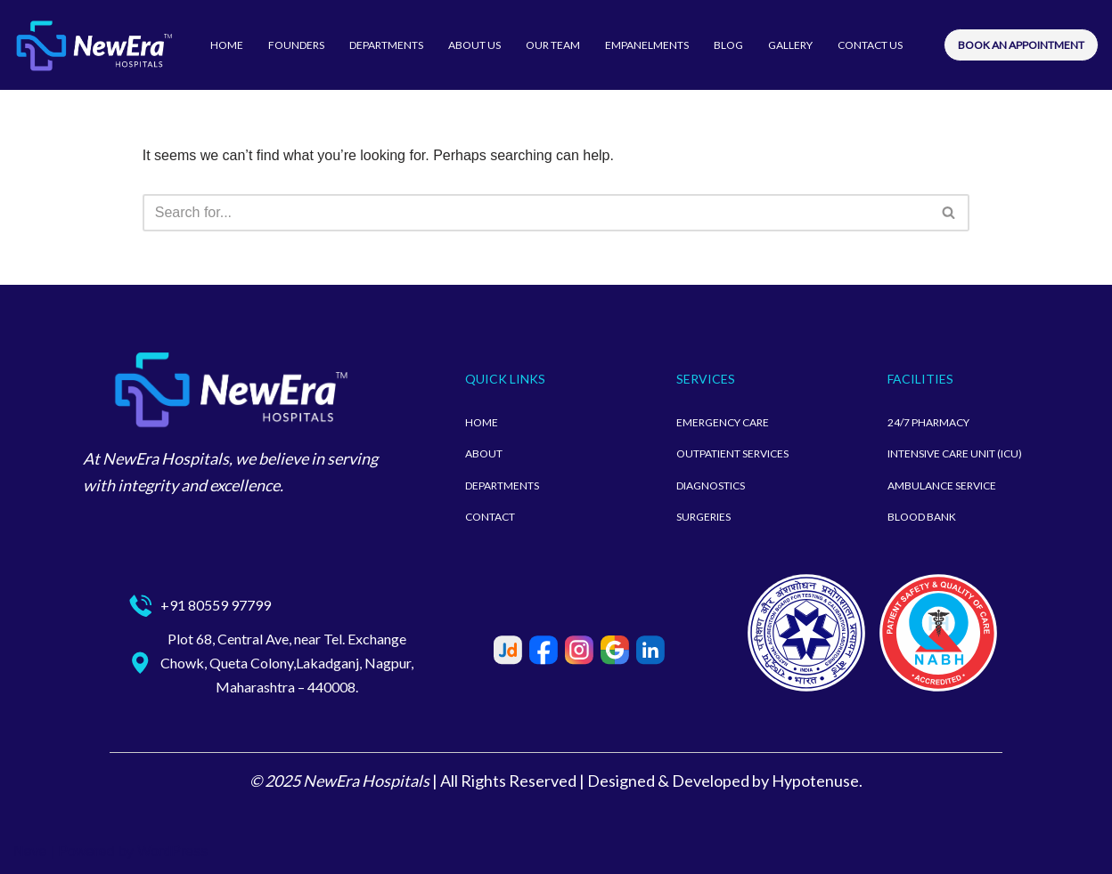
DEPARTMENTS (386, 45)
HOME (226, 45)
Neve (29, 851)
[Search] (536, 212)
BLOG (728, 45)
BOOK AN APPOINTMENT (1021, 45)
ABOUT (484, 453)
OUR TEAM (553, 45)
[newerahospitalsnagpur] (93, 45)
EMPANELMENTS (647, 45)
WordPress (172, 851)
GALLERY (790, 45)
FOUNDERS (296, 45)
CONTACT (490, 516)
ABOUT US (474, 45)
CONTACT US (870, 45)
